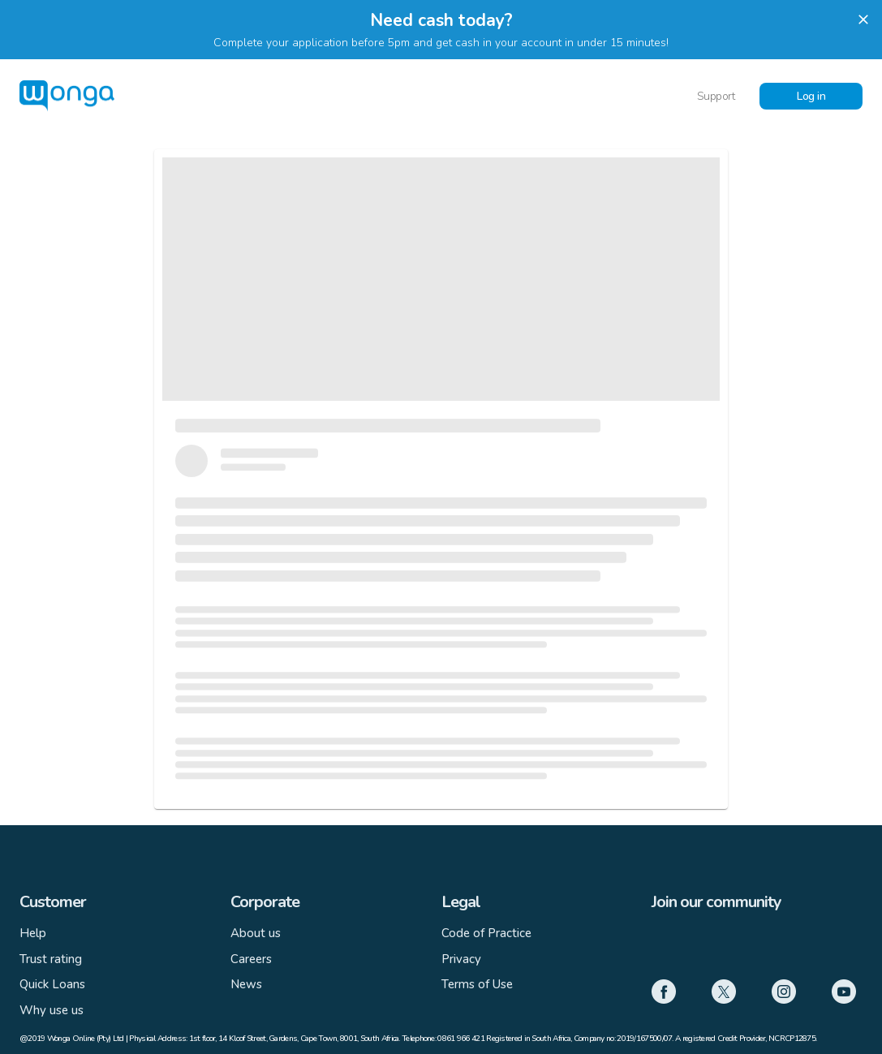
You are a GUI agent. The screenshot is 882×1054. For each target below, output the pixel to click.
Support (716, 96)
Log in (811, 96)
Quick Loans (52, 984)
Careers (251, 959)
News (246, 984)
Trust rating (50, 959)
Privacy (461, 959)
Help (32, 933)
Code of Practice (486, 933)
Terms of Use (477, 984)
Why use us (51, 1010)
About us (255, 933)
